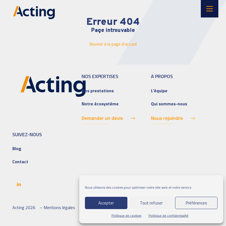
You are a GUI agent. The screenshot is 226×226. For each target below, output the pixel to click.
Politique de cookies (126, 215)
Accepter (106, 203)
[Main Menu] (209, 8)
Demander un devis (102, 118)
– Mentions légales (57, 207)
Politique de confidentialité (168, 215)
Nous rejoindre (167, 118)
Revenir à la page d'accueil (113, 44)
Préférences (196, 203)
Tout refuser (151, 203)
